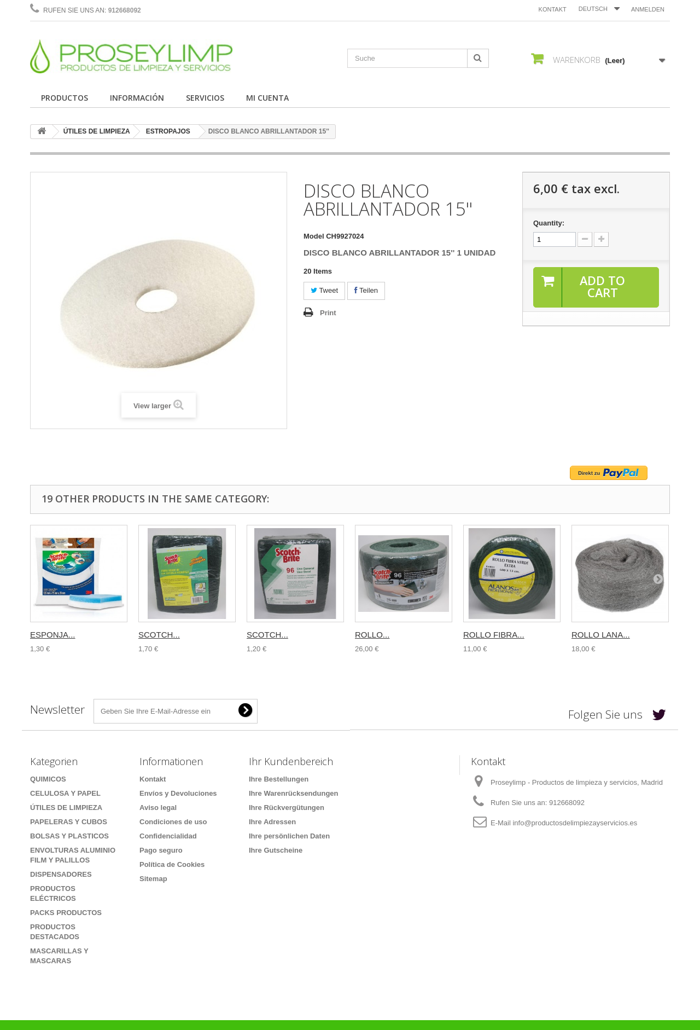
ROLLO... (372, 634)
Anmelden (647, 9)
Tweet (324, 290)
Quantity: (548, 223)
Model (314, 236)
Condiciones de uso (173, 822)
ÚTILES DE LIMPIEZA (96, 131)
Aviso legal (158, 807)
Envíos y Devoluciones (178, 793)
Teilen (366, 290)
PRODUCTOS (64, 97)
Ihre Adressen (272, 822)
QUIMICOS (48, 779)
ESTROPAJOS (168, 131)
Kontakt (553, 9)
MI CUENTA (267, 97)
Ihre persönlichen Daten (289, 836)
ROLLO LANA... (600, 634)
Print (328, 313)
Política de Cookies (172, 864)
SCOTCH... (159, 634)
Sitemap (153, 879)
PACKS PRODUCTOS (66, 913)
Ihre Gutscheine (275, 850)
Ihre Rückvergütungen (286, 807)
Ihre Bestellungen (278, 779)
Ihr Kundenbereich (291, 761)
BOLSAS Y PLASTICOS (69, 836)
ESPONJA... (52, 634)
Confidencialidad (168, 836)
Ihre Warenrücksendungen (294, 793)
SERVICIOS (205, 97)
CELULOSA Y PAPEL (65, 793)
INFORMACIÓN (137, 97)
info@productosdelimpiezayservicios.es (574, 823)
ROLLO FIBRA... (493, 634)
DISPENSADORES (61, 874)
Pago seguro (161, 850)
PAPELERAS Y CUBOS (68, 822)
